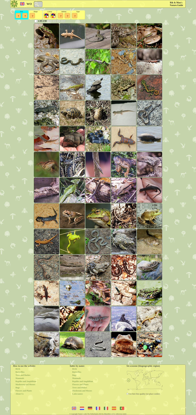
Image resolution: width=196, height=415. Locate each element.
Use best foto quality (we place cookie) (144, 394)
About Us (20, 394)
